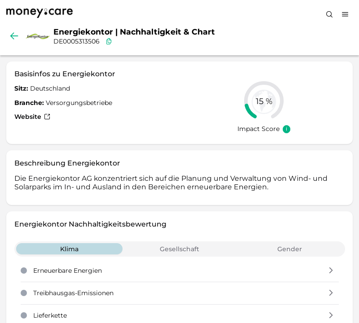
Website (32, 117)
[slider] (263, 101)
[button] (331, 271)
